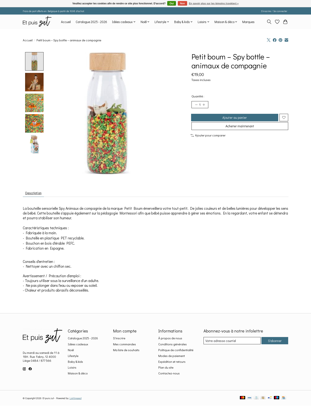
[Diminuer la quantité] (196, 105)
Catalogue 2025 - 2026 (91, 22)
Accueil (66, 22)
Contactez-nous (169, 375)
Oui (172, 3)
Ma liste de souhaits (126, 352)
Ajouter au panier (233, 119)
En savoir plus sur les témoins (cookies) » (213, 3)
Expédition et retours (171, 363)
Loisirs (72, 369)
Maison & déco (78, 375)
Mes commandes (124, 346)
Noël (71, 352)
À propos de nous (170, 340)
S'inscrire (119, 340)
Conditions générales (172, 346)
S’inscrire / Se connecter (274, 11)
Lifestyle (73, 357)
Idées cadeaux (78, 346)
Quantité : (197, 96)
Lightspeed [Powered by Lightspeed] (76, 399)
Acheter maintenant (239, 130)
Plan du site (165, 369)
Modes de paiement (171, 357)
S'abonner (274, 342)
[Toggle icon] (269, 22)
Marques (248, 22)
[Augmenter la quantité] (205, 105)
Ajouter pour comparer (208, 140)
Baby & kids (75, 363)
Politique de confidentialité (175, 352)
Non (182, 3)
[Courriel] (231, 342)
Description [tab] (35, 193)
